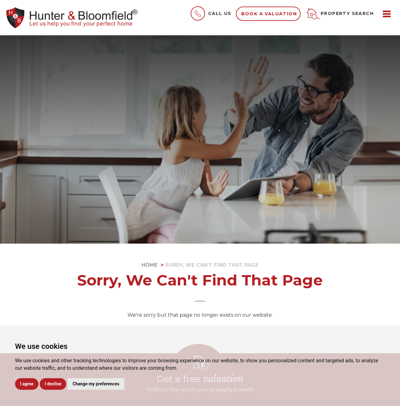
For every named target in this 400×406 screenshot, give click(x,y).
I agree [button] (26, 383)
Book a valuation (269, 14)
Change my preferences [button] (95, 383)
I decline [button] (53, 383)
